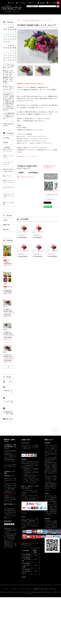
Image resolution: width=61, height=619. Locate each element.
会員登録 (42, 3)
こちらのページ (8, 515)
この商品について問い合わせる (50, 176)
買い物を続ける (50, 199)
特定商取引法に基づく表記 (40, 589)
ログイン (33, 3)
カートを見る (54, 3)
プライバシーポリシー (26, 589)
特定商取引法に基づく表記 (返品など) (50, 167)
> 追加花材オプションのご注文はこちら (27, 156)
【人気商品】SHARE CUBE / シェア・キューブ (36, 20)
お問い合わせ (52, 589)
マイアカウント (22, 3)
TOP (18, 20)
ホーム (6, 589)
